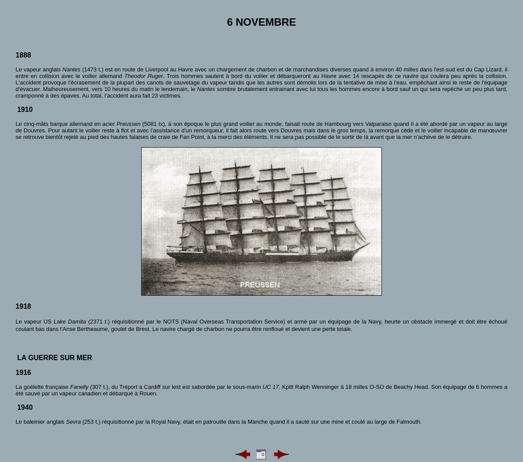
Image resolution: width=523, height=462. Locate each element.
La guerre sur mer (54, 357)
